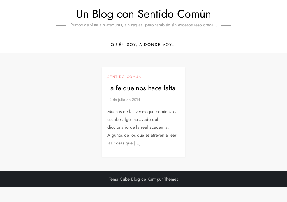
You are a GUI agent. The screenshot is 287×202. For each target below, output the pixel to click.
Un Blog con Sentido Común (143, 14)
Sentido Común (124, 77)
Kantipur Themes (162, 179)
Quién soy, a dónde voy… (143, 44)
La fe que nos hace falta (141, 88)
